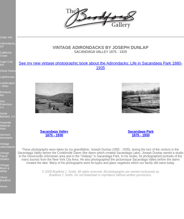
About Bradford (5, 179)
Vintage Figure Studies (4, 156)
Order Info (6, 37)
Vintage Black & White (4, 168)
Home (3, 186)
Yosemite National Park (5, 125)
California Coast (6, 54)
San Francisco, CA (6, 104)
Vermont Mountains (6, 136)
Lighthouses (7, 76)
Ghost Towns (8, 70)
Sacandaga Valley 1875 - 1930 (54, 133)
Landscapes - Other (7, 85)
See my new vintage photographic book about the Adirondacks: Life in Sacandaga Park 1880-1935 (100, 65)
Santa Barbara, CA (7, 115)
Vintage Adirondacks (7, 145)
